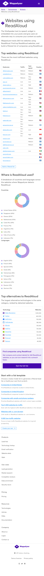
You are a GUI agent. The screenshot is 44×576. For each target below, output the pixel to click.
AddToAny (8, 319)
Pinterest (8, 338)
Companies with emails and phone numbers (17, 398)
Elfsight (7, 325)
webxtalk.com (7, 120)
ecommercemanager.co (10, 94)
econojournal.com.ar (9, 88)
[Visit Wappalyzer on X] (22, 563)
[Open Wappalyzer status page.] (22, 553)
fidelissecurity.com (8, 103)
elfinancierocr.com (8, 98)
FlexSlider (8, 335)
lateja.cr (5, 111)
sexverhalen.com (8, 157)
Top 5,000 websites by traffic (11, 405)
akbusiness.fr (7, 91)
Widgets (23, 9)
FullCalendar (9, 322)
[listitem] (22, 442)
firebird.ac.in (6, 115)
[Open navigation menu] (39, 3)
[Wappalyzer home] (12, 3)
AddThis (7, 328)
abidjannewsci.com (9, 151)
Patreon (7, 341)
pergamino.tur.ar (8, 125)
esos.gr (5, 82)
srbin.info (5, 148)
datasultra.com (7, 130)
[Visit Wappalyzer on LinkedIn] (24, 563)
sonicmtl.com (7, 154)
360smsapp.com (8, 71)
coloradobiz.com (8, 78)
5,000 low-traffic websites (10, 418)
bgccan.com (6, 134)
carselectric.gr (7, 74)
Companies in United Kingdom (12, 392)
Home (3, 9)
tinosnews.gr (7, 160)
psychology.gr (7, 141)
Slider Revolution (10, 313)
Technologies (12, 9)
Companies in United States (11, 385)
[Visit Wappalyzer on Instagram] (19, 563)
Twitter (7, 316)
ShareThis (8, 331)
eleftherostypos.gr (8, 145)
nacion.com (6, 138)
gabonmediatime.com (9, 107)
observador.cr (7, 85)
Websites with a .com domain (12, 412)
